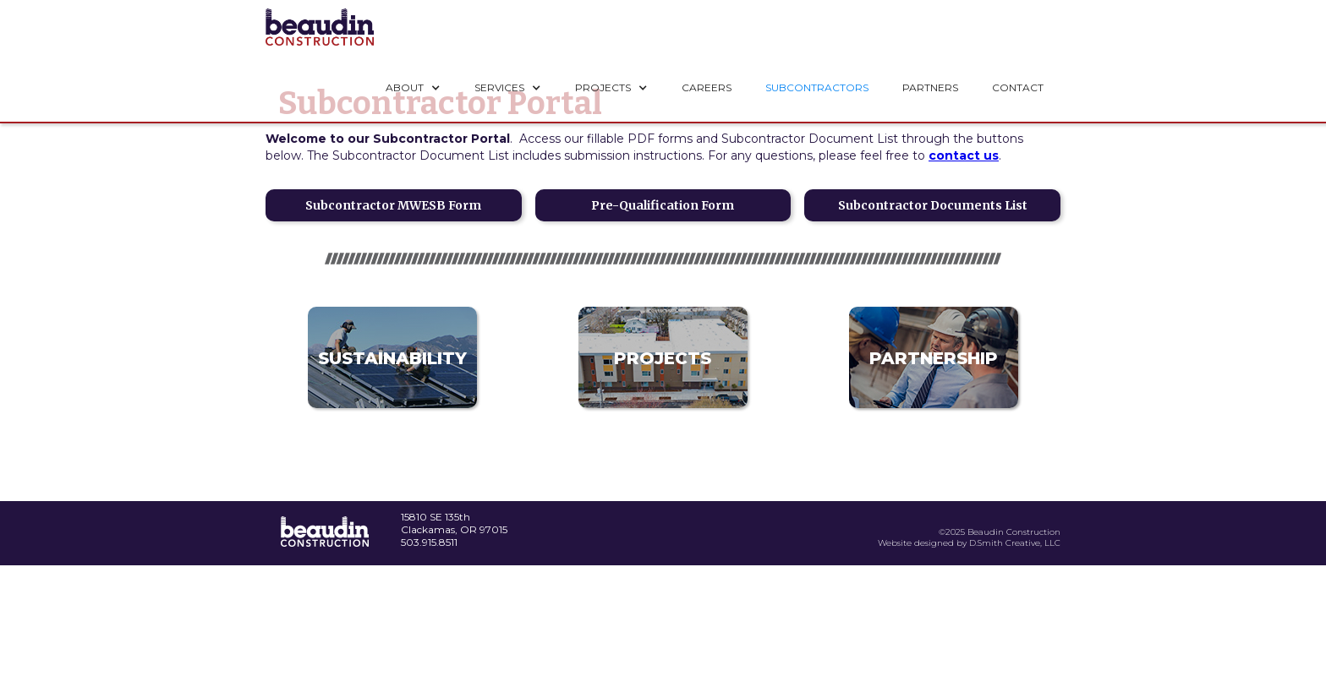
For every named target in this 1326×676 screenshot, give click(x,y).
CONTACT (1018, 87)
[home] (320, 27)
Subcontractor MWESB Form (393, 205)
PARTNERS (930, 87)
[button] (413, 88)
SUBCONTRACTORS (816, 87)
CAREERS (706, 87)
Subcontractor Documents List (932, 205)
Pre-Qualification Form (662, 205)
